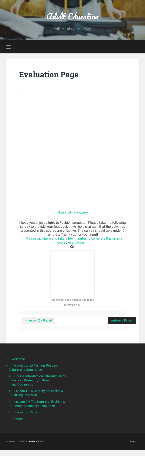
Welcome (18, 359)
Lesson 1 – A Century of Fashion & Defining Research (37, 393)
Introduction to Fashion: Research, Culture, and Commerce (34, 368)
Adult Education (72, 16)
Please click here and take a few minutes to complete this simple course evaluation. (74, 240)
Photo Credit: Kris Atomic (72, 212)
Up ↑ (133, 441)
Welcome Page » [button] (122, 320)
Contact (17, 419)
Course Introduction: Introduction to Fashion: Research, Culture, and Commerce (38, 380)
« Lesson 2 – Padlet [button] (38, 320)
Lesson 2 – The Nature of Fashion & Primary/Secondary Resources (38, 404)
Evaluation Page (25, 412)
